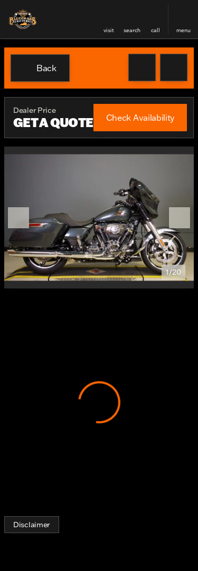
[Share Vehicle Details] (173, 67)
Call (155, 30)
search (132, 30)
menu (183, 30)
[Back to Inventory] (40, 68)
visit (108, 30)
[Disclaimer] (31, 524)
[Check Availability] (140, 117)
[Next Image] (179, 217)
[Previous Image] (18, 217)
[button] (108, 19)
